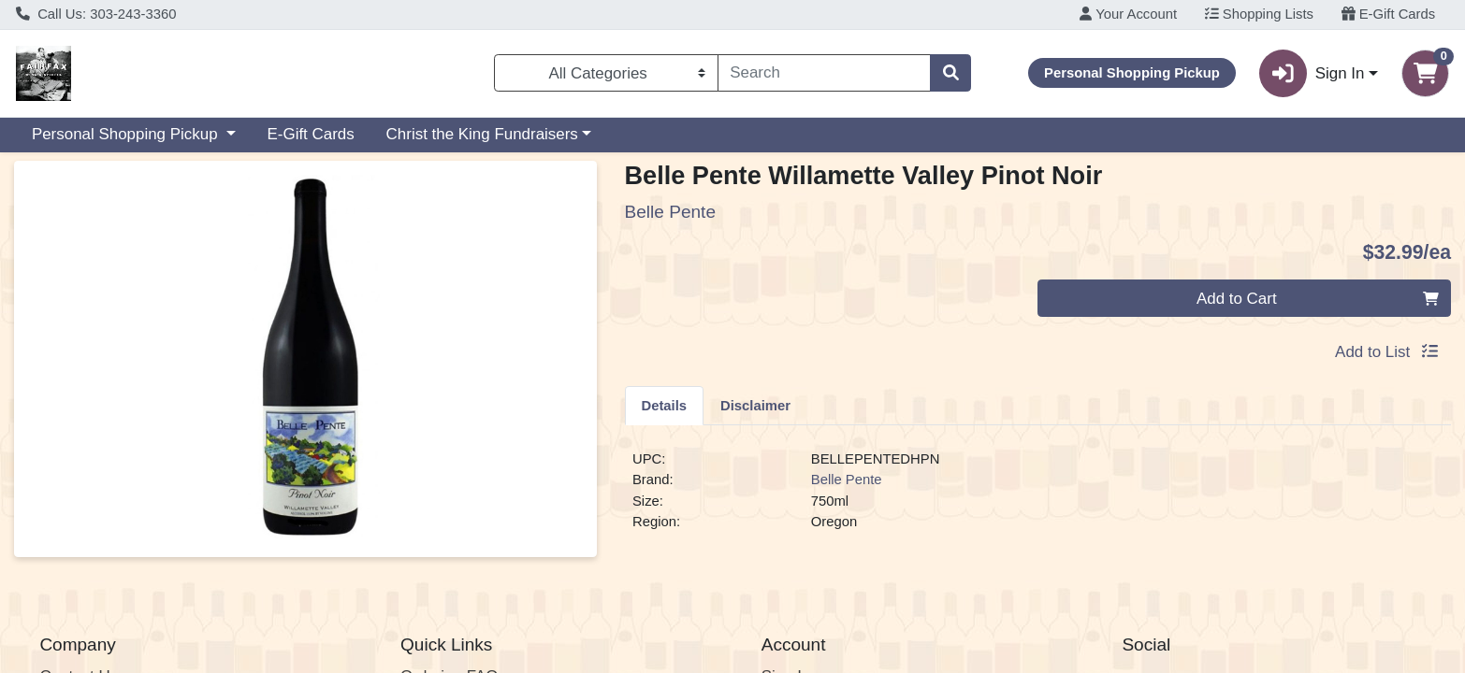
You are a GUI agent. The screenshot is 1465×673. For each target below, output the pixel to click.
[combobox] (824, 73)
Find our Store (89, 540)
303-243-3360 (449, 645)
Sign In (786, 516)
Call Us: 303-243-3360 (96, 14)
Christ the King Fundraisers (482, 134)
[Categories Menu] (606, 73)
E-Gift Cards (1389, 14)
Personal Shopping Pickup (127, 134)
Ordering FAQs (453, 516)
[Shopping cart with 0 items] (1425, 73)
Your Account (1128, 14)
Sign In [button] (1311, 73)
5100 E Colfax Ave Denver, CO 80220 (894, 645)
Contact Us (78, 516)
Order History (809, 564)
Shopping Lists (1259, 14)
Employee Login (818, 587)
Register (791, 540)
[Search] (824, 73)
